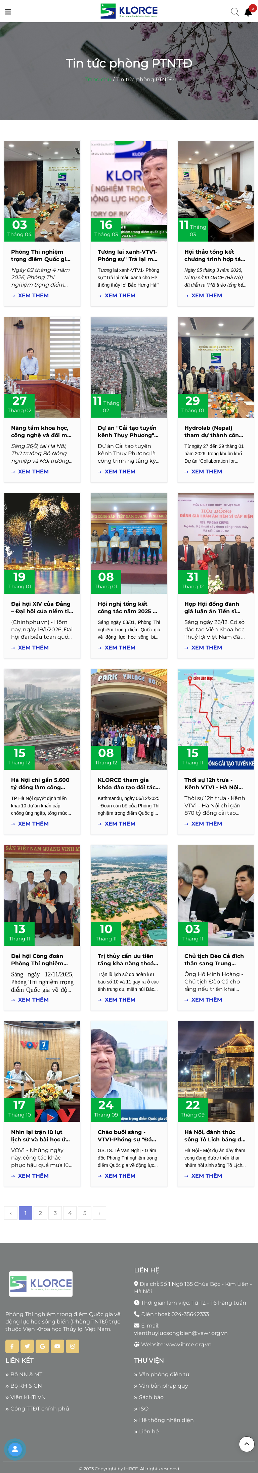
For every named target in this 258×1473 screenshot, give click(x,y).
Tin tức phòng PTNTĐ (145, 79)
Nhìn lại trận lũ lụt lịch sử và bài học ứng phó (42, 1139)
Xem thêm (30, 295)
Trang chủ (98, 79)
